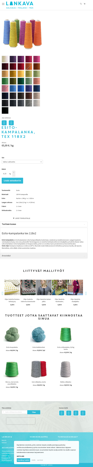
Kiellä (33, 460)
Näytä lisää (20, 456)
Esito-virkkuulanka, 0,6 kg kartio (65, 348)
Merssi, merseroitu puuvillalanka (12, 383)
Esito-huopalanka (12, 347)
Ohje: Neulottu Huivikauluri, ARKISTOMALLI (59, 301)
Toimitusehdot (34, 440)
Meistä (4, 440)
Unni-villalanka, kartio (39, 382)
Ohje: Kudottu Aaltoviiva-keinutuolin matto (28, 301)
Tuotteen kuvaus (9, 224)
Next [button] (85, 293)
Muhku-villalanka (65, 382)
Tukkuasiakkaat (63, 440)
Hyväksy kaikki (23, 460)
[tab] (43, 224)
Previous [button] (3, 293)
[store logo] (19, 5)
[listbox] (22, 85)
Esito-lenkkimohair (39, 347)
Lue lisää (40, 460)
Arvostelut (6, 255)
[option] (5, 59)
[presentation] (20, 421)
